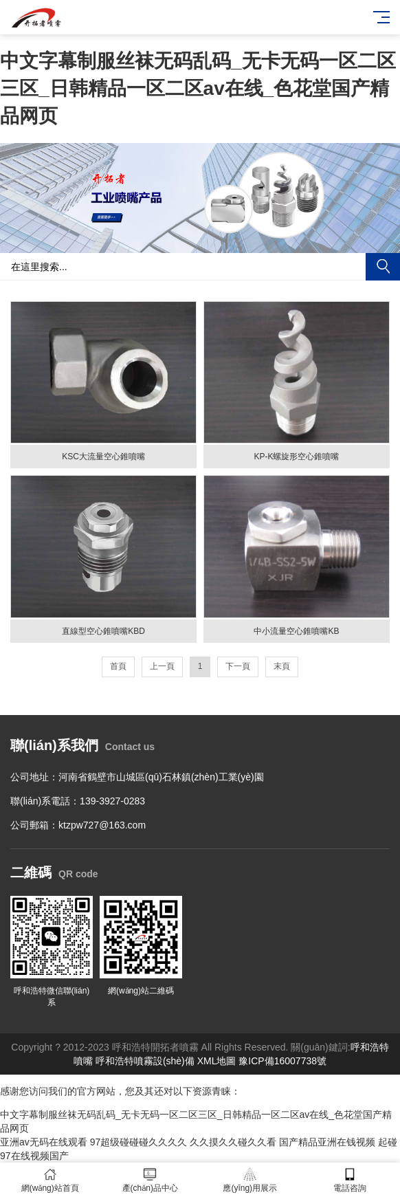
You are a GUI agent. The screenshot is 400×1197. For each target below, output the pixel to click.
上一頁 (162, 666)
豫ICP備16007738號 (282, 1060)
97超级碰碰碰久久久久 (139, 1141)
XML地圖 (216, 1060)
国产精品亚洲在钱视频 (327, 1141)
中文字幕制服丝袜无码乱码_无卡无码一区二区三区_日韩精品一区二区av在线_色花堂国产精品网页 (198, 88)
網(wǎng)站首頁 (50, 1180)
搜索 (383, 267)
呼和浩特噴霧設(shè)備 (145, 1060)
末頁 (282, 666)
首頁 (118, 666)
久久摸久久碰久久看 (233, 1141)
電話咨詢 (350, 1180)
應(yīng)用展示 (250, 1180)
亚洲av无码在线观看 (43, 1141)
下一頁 (237, 666)
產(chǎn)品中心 (150, 1180)
